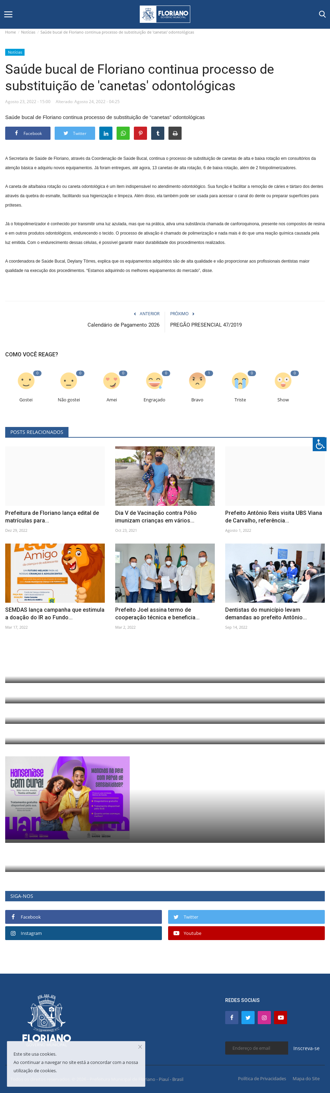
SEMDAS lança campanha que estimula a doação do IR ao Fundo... (54, 614)
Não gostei (69, 400)
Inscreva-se (306, 1048)
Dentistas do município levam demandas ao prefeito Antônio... (266, 614)
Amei (112, 400)
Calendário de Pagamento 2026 (123, 325)
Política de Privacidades (262, 1078)
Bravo (197, 400)
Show (283, 400)
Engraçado (154, 400)
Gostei (26, 400)
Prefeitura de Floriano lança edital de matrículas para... (52, 517)
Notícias (28, 32)
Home (10, 32)
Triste (240, 400)
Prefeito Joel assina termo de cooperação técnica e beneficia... (157, 614)
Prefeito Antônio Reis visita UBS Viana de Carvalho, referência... (273, 517)
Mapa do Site (306, 1078)
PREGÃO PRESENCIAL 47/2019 (206, 325)
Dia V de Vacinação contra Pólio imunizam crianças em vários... (156, 517)
